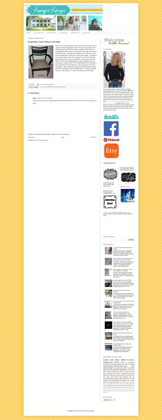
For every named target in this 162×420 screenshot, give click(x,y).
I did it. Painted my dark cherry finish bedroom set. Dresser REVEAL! (123, 259)
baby (130, 382)
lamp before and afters (118, 375)
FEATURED (86, 33)
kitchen (131, 387)
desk (104, 373)
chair (54, 87)
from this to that (118, 390)
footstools (123, 385)
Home (62, 137)
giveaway (125, 377)
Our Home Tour (38, 33)
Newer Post (31, 137)
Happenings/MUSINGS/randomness (115, 366)
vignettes (126, 390)
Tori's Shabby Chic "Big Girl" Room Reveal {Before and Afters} (122, 270)
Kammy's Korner (50, 84)
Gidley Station (120, 389)
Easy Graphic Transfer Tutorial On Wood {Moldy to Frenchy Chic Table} (123, 322)
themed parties (111, 389)
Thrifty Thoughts (121, 373)
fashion (116, 377)
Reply (34, 103)
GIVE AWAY (123, 382)
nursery (117, 385)
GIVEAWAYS (63, 33)
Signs (111, 373)
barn (127, 389)
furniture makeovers (61, 87)
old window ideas (117, 378)
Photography (115, 380)
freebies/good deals (107, 390)
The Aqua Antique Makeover (121, 312)
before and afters (48, 87)
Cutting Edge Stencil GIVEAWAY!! (122, 280)
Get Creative (126, 364)
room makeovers (118, 368)
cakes (104, 385)
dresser (117, 371)
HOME (28, 33)
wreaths (130, 383)
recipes (109, 371)
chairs (117, 383)
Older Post (93, 137)
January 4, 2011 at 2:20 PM (44, 98)
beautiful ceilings (116, 387)
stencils (105, 368)
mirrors (105, 383)
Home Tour (128, 378)
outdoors (124, 383)
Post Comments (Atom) (41, 140)
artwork (130, 375)
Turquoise (106, 380)
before (131, 389)
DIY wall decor (127, 371)
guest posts (124, 387)
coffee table (113, 382)
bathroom (110, 385)
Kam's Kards (106, 387)
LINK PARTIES (51, 33)
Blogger (92, 411)
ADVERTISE (75, 33)
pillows (111, 383)
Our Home (106, 377)
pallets (104, 389)
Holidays (130, 385)
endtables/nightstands (120, 370)
